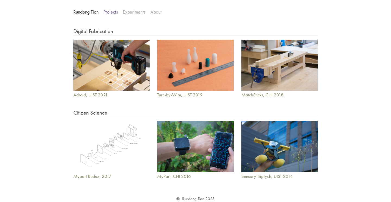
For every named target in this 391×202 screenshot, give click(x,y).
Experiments (134, 12)
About (156, 12)
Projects (110, 12)
